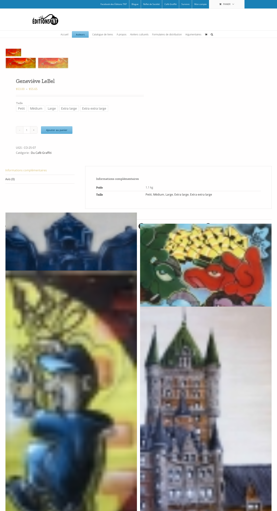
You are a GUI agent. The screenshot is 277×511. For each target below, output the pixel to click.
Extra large (181, 194)
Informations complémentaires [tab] (26, 170)
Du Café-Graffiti (41, 153)
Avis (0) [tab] (10, 179)
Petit (149, 194)
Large (169, 194)
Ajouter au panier (56, 130)
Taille (19, 103)
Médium (158, 194)
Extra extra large (201, 194)
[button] (212, 34)
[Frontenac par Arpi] (206, 410)
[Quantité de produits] (26, 129)
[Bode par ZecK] (206, 277)
